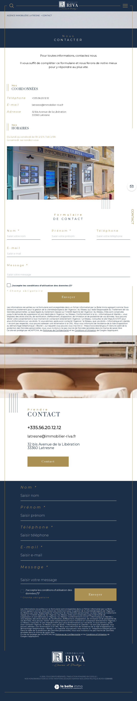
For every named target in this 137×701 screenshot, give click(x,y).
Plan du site (46, 679)
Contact (132, 216)
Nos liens (83, 679)
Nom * (13, 230)
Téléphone (108, 230)
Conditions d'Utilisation (85, 330)
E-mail (13, 248)
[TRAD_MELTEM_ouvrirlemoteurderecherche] (11, 5)
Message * (17, 265)
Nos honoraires (32, 679)
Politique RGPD (96, 679)
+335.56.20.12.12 (40, 98)
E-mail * (32, 547)
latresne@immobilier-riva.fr (47, 104)
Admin (75, 679)
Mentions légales (62, 679)
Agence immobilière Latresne (23, 15)
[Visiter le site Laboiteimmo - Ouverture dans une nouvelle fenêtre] (68, 690)
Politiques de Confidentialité (56, 330)
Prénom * (62, 230)
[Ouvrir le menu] (125, 5)
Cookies (108, 679)
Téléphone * (37, 527)
